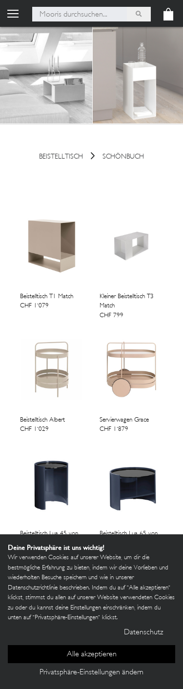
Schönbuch (123, 157)
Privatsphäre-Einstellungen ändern (91, 672)
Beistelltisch (61, 157)
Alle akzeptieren (92, 654)
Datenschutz (143, 632)
